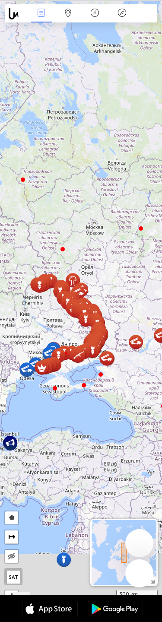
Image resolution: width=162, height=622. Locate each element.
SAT (14, 577)
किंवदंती (122, 13)
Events (41, 13)
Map (68, 13)
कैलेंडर (94, 13)
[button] (84, 385)
